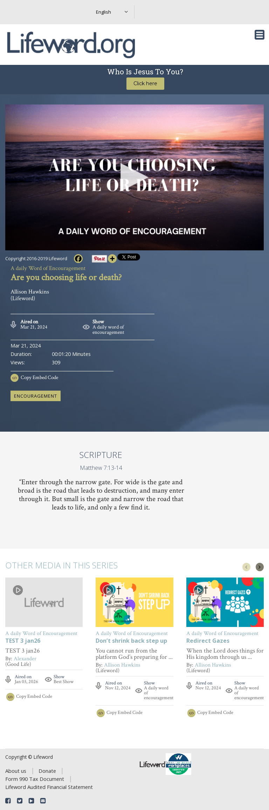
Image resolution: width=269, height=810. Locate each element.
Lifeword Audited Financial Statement (49, 786)
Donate (47, 770)
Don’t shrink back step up (131, 641)
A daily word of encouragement (108, 330)
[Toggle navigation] (259, 34)
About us (15, 770)
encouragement (35, 396)
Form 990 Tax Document (34, 778)
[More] (112, 258)
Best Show (64, 682)
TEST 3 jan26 (22, 641)
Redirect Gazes (207, 641)
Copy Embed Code (39, 377)
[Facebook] (78, 258)
